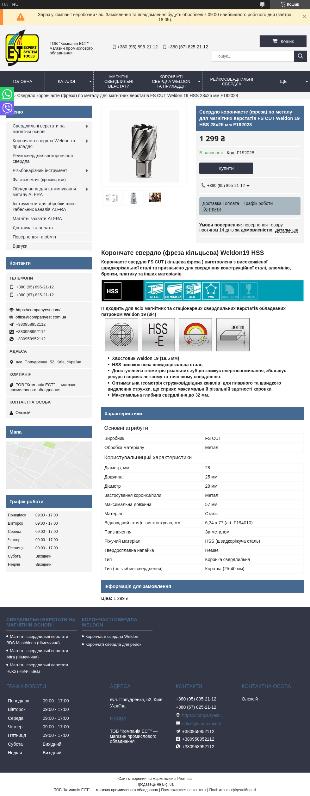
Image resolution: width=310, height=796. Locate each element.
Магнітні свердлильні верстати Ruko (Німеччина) (37, 668)
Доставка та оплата (33, 227)
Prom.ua (184, 778)
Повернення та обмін (34, 236)
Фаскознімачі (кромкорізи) (39, 179)
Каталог (67, 81)
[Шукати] (300, 56)
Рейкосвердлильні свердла (231, 81)
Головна (22, 81)
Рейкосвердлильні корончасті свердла (43, 158)
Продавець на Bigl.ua (155, 784)
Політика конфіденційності (232, 790)
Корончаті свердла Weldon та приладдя (171, 81)
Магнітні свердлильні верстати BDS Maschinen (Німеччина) (37, 639)
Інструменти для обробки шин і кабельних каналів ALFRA (45, 206)
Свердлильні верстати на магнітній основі (39, 128)
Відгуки (20, 246)
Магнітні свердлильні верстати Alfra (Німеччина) (37, 653)
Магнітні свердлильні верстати (118, 81)
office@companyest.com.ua (41, 317)
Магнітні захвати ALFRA (37, 218)
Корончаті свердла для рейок (113, 644)
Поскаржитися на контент (183, 790)
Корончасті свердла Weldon (111, 636)
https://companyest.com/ (38, 309)
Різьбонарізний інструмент (40, 170)
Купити (226, 168)
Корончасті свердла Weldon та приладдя (44, 143)
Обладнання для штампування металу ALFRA (44, 191)
